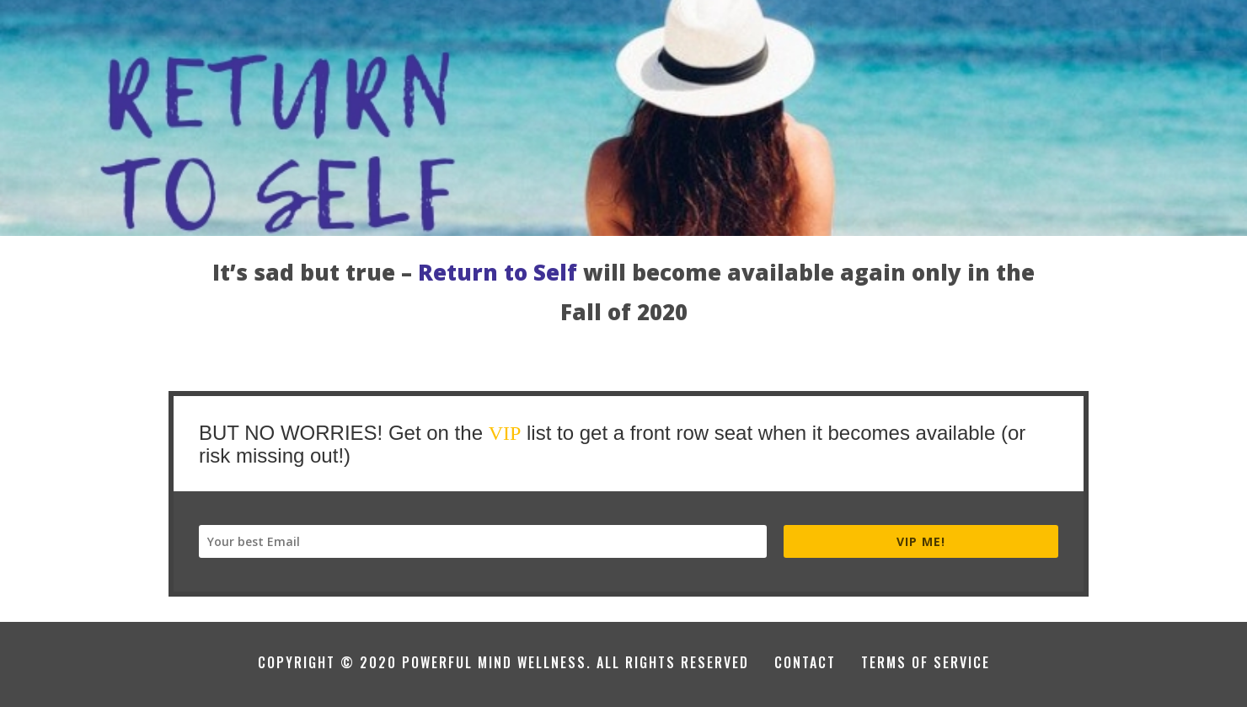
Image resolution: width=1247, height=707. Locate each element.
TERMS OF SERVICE (925, 662)
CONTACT (805, 662)
